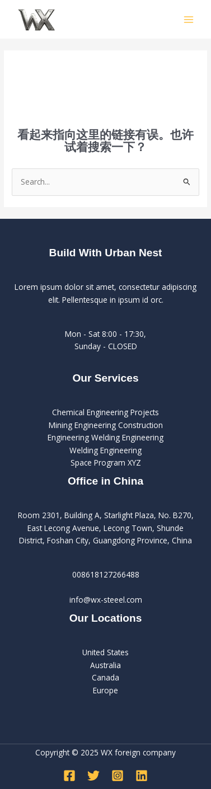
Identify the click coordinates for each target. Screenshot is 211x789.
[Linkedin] (141, 775)
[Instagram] (117, 775)
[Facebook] (69, 775)
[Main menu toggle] (188, 19)
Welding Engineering (105, 450)
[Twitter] (93, 775)
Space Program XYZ (106, 462)
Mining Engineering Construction (106, 425)
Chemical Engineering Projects (105, 412)
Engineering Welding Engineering (105, 437)
